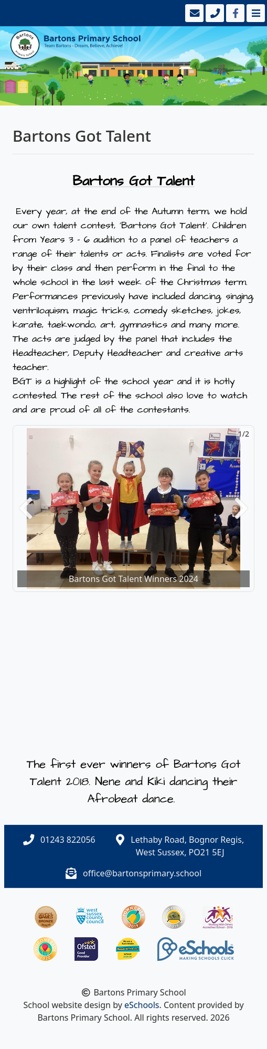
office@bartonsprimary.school (142, 873)
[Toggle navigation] (254, 13)
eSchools (141, 1005)
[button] (26, 508)
